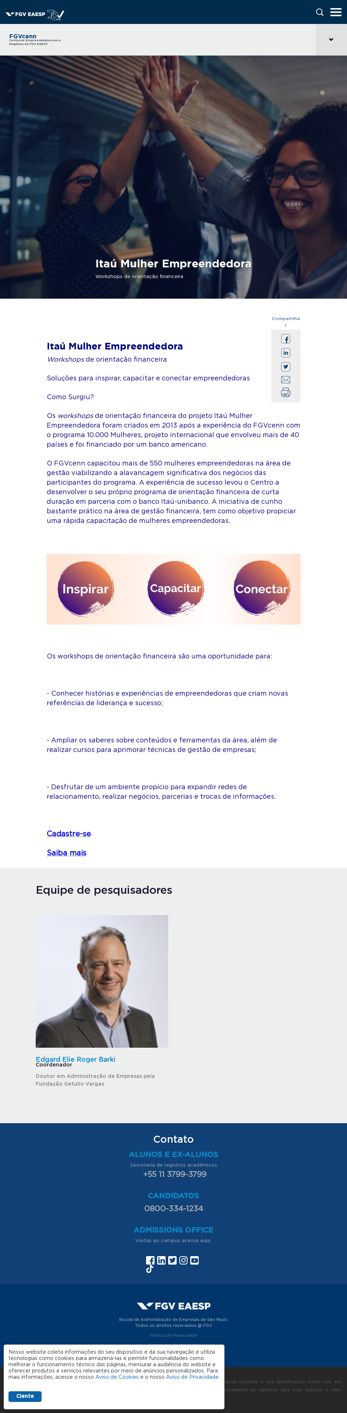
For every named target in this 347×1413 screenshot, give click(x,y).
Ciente (25, 1396)
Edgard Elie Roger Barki (76, 1060)
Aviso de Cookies (117, 1377)
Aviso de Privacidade (192, 1377)
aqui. (206, 1240)
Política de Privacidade (173, 1335)
